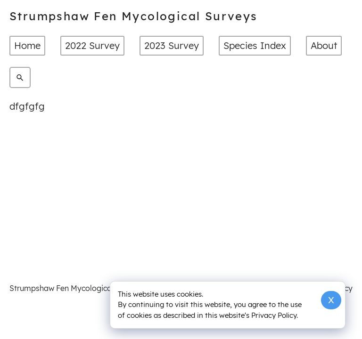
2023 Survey (171, 45)
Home (27, 45)
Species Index (254, 45)
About (324, 45)
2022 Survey (92, 45)
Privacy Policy (273, 315)
